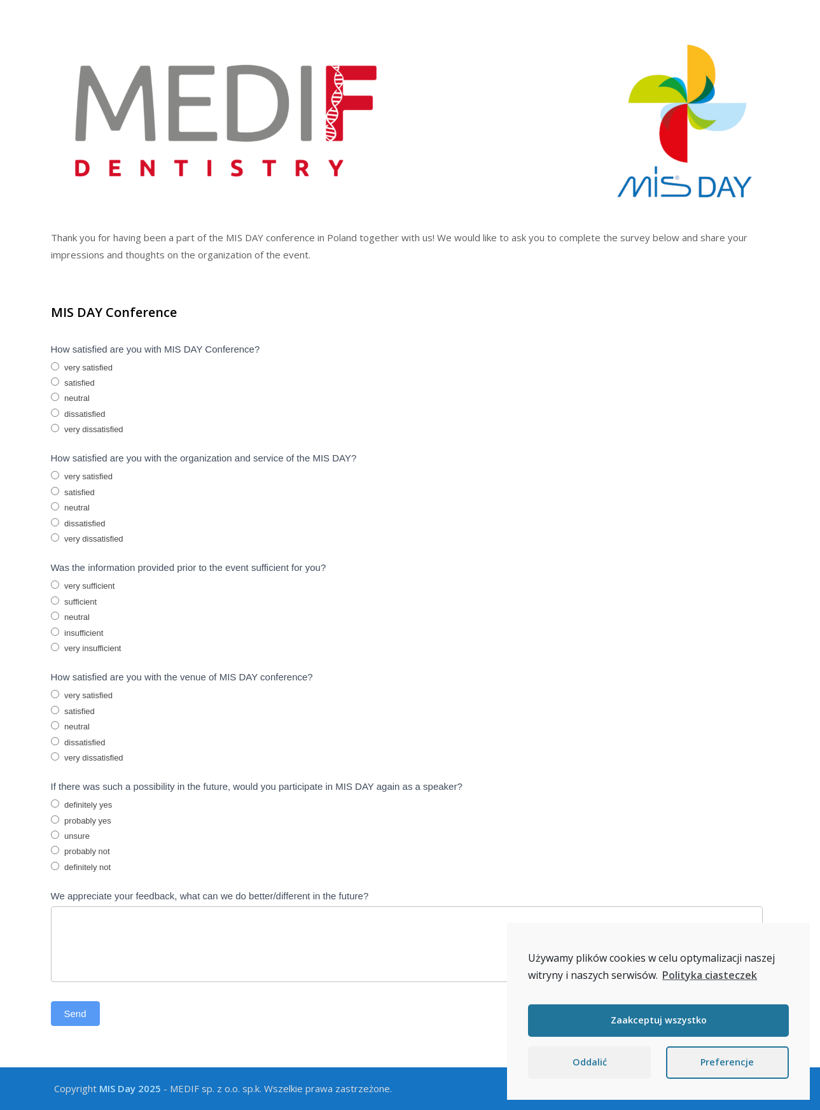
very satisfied (82, 367)
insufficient (77, 633)
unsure (70, 836)
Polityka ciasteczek (709, 975)
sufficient (74, 601)
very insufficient (86, 648)
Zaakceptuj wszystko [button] (659, 1020)
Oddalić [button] (590, 1062)
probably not (80, 851)
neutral (70, 398)
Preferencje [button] (727, 1062)
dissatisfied (78, 414)
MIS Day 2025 (130, 1088)
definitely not (81, 867)
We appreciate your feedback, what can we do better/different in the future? (210, 895)
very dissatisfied (87, 429)
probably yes (81, 820)
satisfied (73, 382)
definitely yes (82, 804)
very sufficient (83, 585)
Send (75, 1013)
